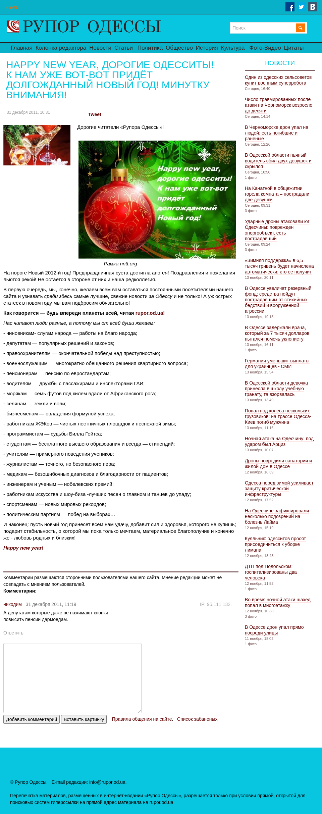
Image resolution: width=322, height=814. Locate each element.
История (207, 48)
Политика (150, 48)
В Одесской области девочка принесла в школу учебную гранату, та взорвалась (276, 388)
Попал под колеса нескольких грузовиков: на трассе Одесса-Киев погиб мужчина (278, 416)
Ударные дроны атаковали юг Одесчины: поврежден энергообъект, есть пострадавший (277, 230)
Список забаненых (197, 719)
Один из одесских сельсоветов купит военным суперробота (278, 80)
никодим (12, 604)
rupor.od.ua (149, 313)
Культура (233, 48)
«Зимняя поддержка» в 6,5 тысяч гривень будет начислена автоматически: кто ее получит (279, 266)
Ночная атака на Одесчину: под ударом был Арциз (279, 441)
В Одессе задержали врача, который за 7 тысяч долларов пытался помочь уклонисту (277, 333)
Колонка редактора (61, 48)
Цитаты (294, 48)
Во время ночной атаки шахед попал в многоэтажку (278, 602)
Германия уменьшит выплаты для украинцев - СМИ (277, 363)
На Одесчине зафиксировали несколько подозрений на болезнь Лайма (277, 516)
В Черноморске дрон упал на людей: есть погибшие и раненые (276, 132)
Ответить (13, 632)
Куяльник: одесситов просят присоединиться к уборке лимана (275, 544)
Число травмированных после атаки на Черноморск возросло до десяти (278, 105)
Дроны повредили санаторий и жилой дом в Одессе (278, 463)
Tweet (94, 114)
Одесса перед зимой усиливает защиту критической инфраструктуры (279, 488)
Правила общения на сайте (142, 719)
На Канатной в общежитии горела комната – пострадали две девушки (277, 194)
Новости (100, 48)
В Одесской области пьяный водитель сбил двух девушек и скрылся (278, 160)
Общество (179, 48)
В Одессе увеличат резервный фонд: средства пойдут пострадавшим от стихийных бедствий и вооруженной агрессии (278, 300)
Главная (22, 48)
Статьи (123, 48)
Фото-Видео (265, 48)
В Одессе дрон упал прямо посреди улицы (274, 629)
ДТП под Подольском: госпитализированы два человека (271, 572)
